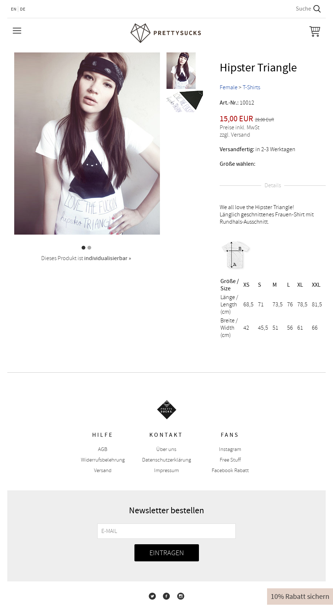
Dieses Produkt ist (86, 258)
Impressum (166, 470)
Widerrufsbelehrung (103, 459)
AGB (102, 449)
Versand (102, 470)
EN (14, 9)
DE (23, 9)
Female (229, 87)
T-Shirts (251, 87)
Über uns (166, 449)
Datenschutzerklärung (166, 459)
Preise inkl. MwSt (239, 127)
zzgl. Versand (235, 134)
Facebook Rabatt (230, 470)
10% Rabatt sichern (300, 596)
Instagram (230, 449)
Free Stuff (230, 459)
